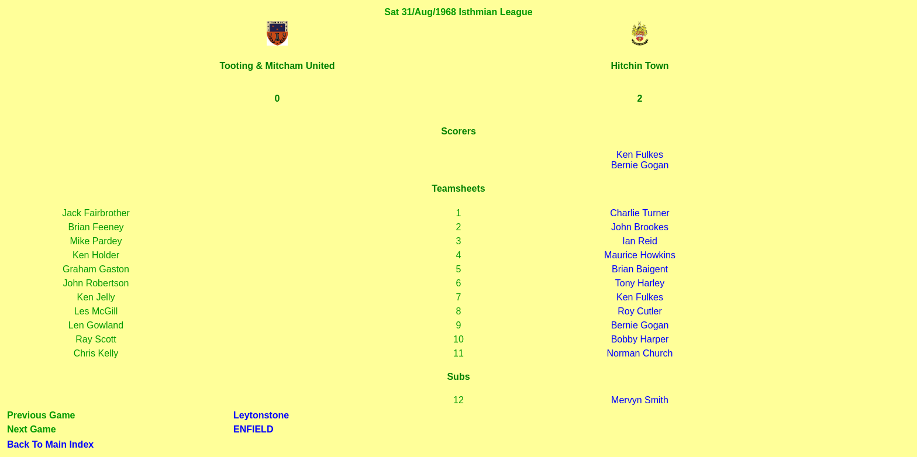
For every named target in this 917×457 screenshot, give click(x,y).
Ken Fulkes (639, 155)
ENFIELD (253, 429)
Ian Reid (639, 241)
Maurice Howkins (639, 255)
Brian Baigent (640, 269)
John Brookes (639, 227)
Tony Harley (639, 283)
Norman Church (640, 353)
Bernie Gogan (640, 165)
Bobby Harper (640, 339)
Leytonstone (261, 415)
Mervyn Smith (639, 400)
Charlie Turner (639, 213)
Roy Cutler (640, 311)
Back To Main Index (50, 444)
